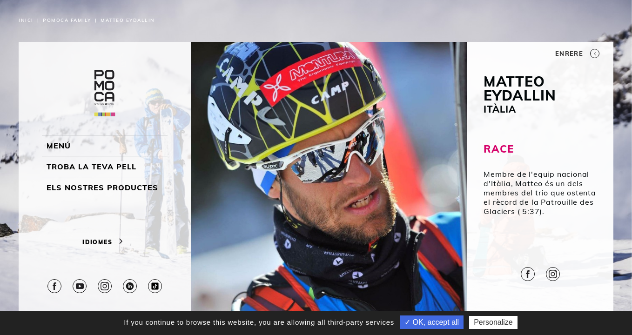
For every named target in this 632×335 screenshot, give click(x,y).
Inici (26, 20)
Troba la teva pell (91, 166)
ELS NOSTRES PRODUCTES (102, 187)
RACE (498, 148)
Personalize (493, 322)
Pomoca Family (67, 20)
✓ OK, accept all (431, 322)
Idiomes (104, 242)
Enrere (577, 53)
